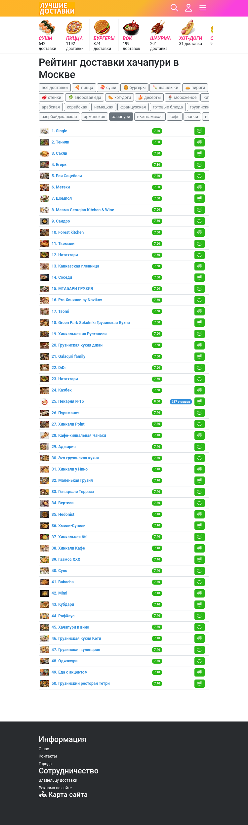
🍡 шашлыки (165, 87)
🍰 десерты (149, 97)
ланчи (192, 116)
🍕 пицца (84, 87)
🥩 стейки (51, 97)
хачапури (121, 116)
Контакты (48, 756)
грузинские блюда (208, 106)
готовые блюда (168, 106)
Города (45, 764)
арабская (51, 106)
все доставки (55, 87)
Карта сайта (63, 794)
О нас (44, 749)
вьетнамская (150, 116)
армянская (94, 116)
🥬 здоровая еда (84, 97)
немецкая (103, 106)
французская (133, 106)
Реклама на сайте (55, 788)
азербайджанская (59, 116)
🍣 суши (108, 87)
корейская (77, 106)
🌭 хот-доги (119, 97)
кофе (175, 116)
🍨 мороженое (182, 97)
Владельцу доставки (58, 780)
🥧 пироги (195, 87)
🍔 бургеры (134, 87)
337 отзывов (181, 401)
